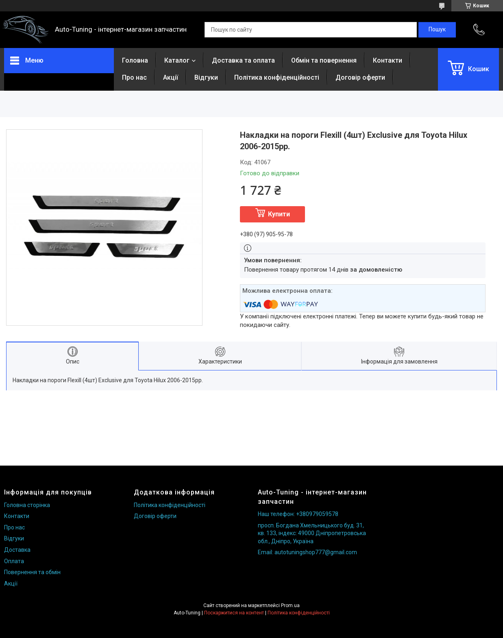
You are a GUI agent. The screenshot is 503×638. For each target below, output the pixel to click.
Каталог (176, 60)
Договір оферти (360, 77)
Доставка (17, 550)
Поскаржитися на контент (234, 613)
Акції (170, 77)
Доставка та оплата (243, 60)
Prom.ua (290, 605)
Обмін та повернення (324, 60)
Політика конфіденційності (276, 77)
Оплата (14, 561)
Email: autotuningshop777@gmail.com (307, 552)
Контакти (387, 60)
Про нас (134, 77)
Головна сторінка (27, 505)
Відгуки (206, 77)
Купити (279, 214)
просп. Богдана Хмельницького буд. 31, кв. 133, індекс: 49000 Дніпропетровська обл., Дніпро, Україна (312, 533)
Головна (135, 60)
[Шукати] (437, 29)
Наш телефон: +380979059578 (298, 514)
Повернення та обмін (32, 572)
